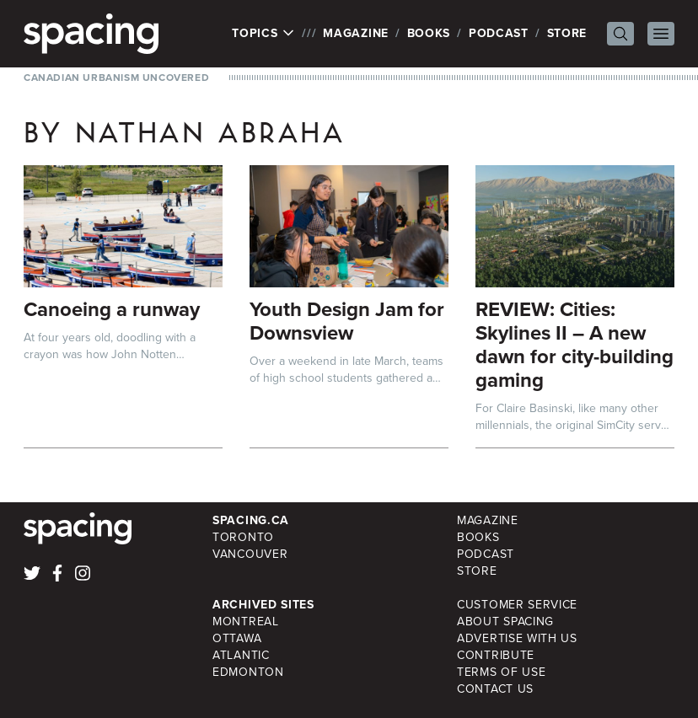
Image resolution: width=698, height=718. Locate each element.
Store (567, 33)
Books (429, 33)
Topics (263, 33)
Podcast (499, 33)
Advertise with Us (517, 638)
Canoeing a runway (112, 309)
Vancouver (249, 554)
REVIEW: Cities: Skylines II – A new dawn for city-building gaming (574, 344)
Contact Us (495, 689)
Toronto (243, 537)
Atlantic (241, 655)
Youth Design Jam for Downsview (347, 321)
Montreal (245, 621)
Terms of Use (501, 672)
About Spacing (505, 621)
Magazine (356, 33)
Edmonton (248, 672)
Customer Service (517, 605)
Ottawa (236, 638)
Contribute (495, 655)
